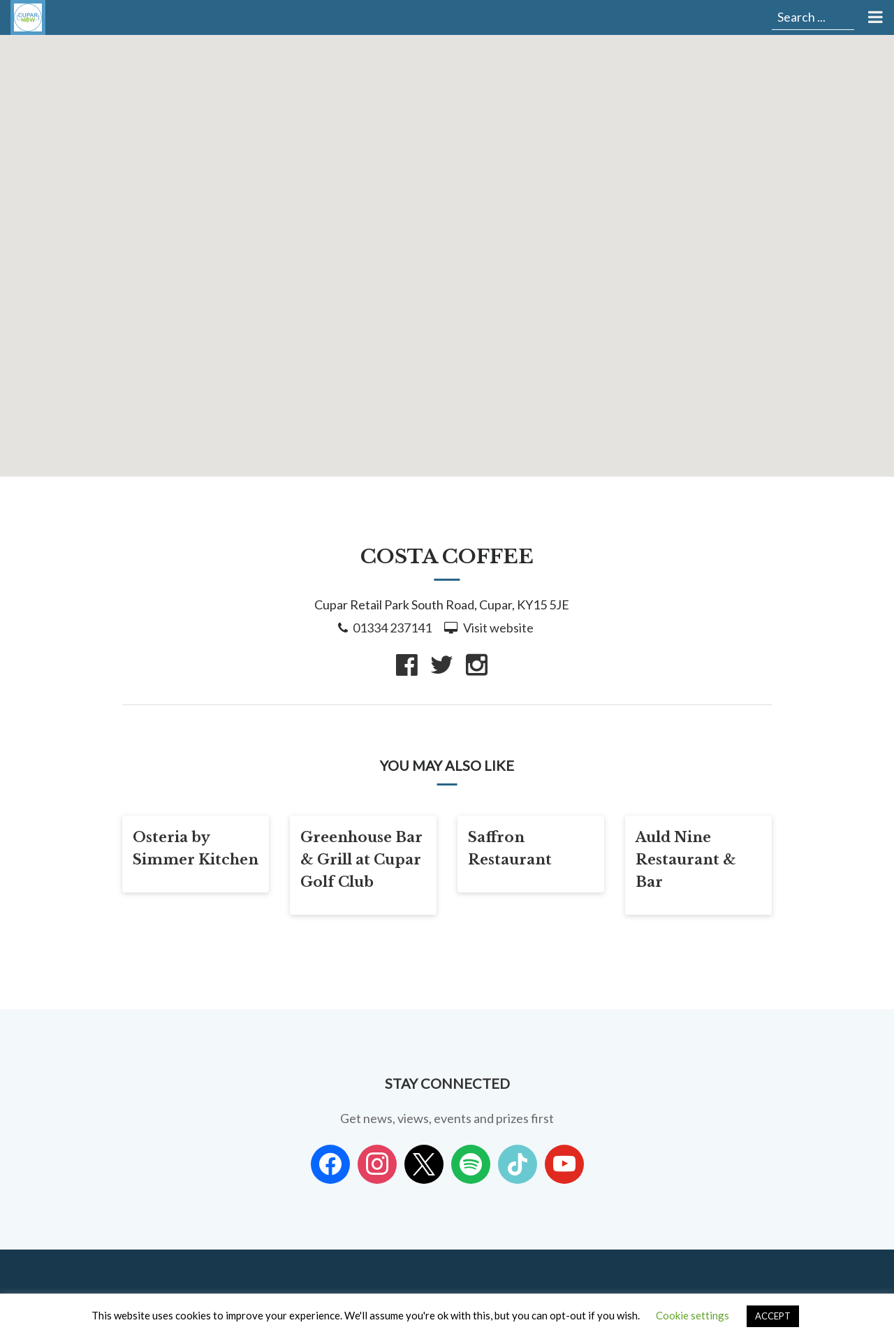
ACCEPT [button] (773, 1316)
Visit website (498, 627)
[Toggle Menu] (874, 17)
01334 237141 (392, 627)
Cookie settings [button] (692, 1315)
